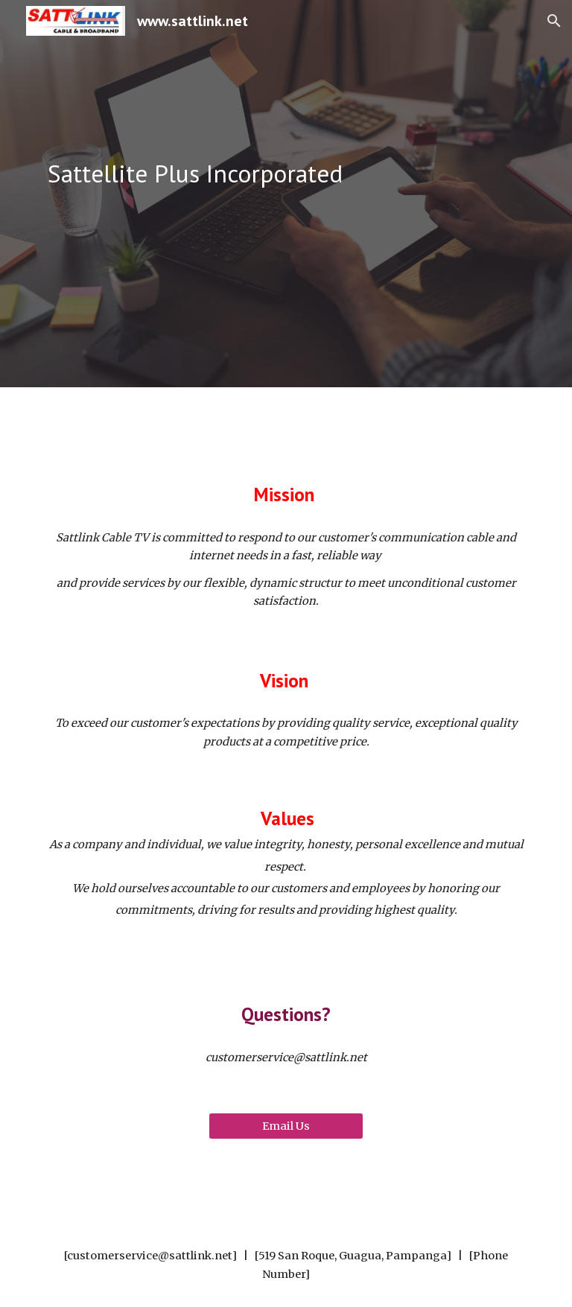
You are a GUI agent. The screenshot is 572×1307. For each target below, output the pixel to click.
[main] (286, 174)
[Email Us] (285, 1125)
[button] (554, 21)
